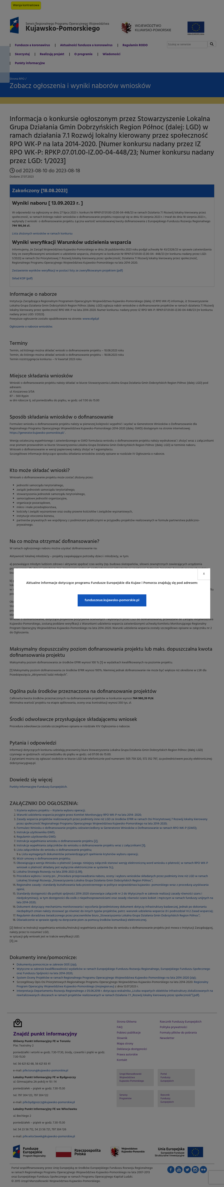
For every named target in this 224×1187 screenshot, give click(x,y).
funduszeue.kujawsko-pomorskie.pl (112, 600)
